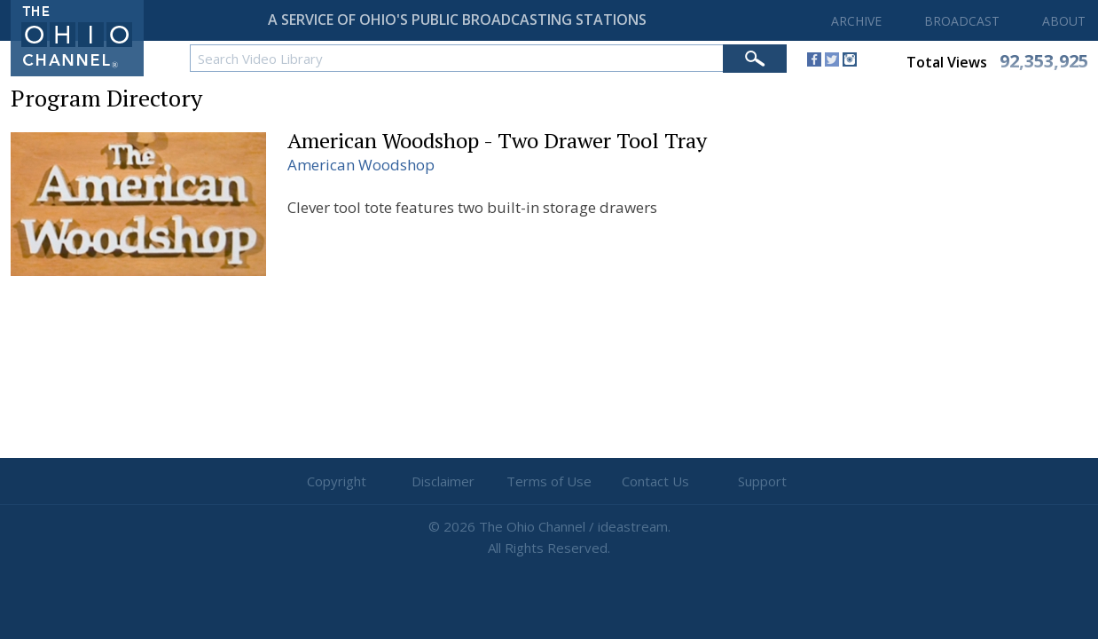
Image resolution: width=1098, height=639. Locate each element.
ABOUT (1064, 20)
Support (762, 481)
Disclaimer (443, 481)
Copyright (336, 481)
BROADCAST (962, 20)
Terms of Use (549, 481)
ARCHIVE (856, 20)
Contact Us (655, 481)
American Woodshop (361, 164)
